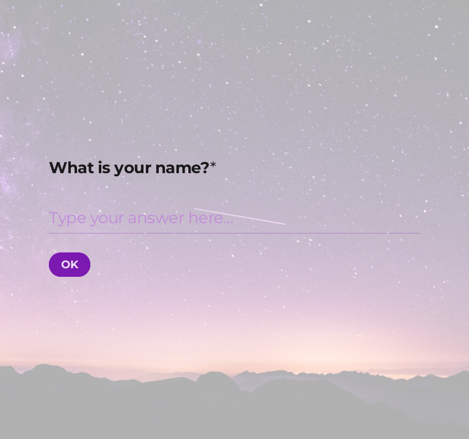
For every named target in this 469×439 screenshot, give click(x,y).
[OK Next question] (69, 264)
